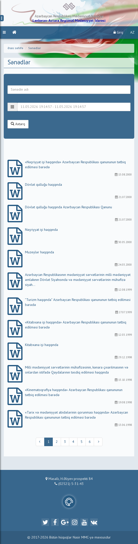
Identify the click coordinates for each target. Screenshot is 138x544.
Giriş (118, 32)
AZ (132, 32)
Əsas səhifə (15, 48)
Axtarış (18, 124)
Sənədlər (34, 48)
